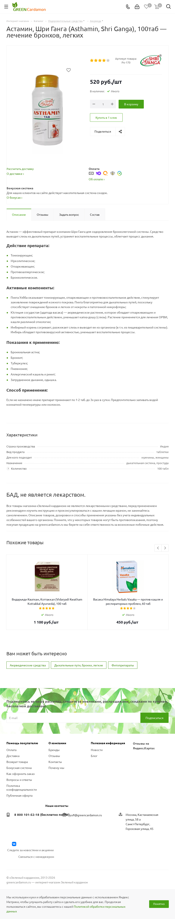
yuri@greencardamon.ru (85, 815)
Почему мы (56, 768)
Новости (97, 750)
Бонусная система (19, 768)
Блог (94, 756)
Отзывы (54, 756)
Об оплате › (96, 179)
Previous (158, 548)
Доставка (12, 756)
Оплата (11, 750)
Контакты (55, 762)
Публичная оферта (19, 795)
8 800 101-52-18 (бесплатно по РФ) (41, 814)
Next (165, 548)
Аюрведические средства (28, 665)
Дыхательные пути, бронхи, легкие (78, 665)
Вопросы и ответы (19, 780)
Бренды (54, 750)
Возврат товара (17, 762)
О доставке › (15, 173)
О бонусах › (14, 197)
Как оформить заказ (20, 774)
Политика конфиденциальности (21, 787)
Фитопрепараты (123, 665)
